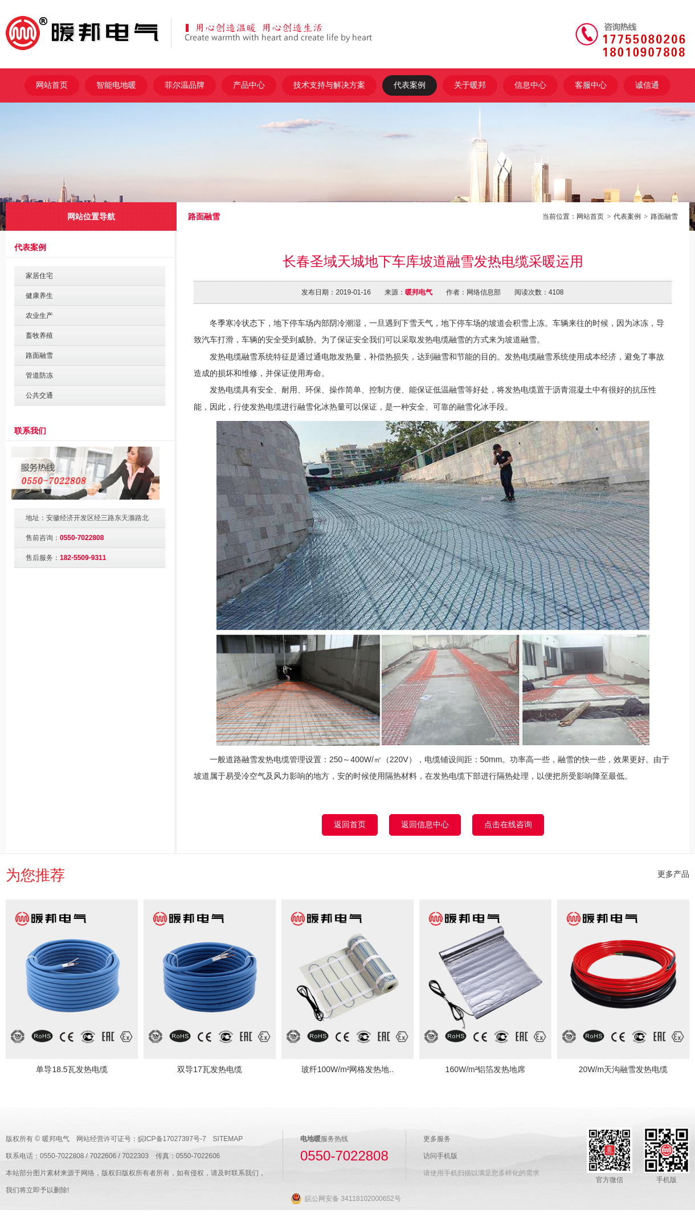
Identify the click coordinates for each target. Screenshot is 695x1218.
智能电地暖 (116, 84)
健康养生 (39, 296)
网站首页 (52, 84)
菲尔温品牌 (185, 84)
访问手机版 (440, 1156)
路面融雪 (664, 216)
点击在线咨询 (508, 824)
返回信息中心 (425, 824)
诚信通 (647, 84)
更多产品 (673, 873)
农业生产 (39, 316)
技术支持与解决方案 (329, 84)
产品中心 (249, 84)
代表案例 (410, 84)
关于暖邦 (470, 84)
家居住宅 (39, 276)
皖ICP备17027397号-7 (172, 1139)
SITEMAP (228, 1139)
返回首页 (350, 824)
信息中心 (530, 84)
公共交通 (39, 395)
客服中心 (591, 84)
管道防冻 (39, 375)
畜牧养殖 (39, 336)
